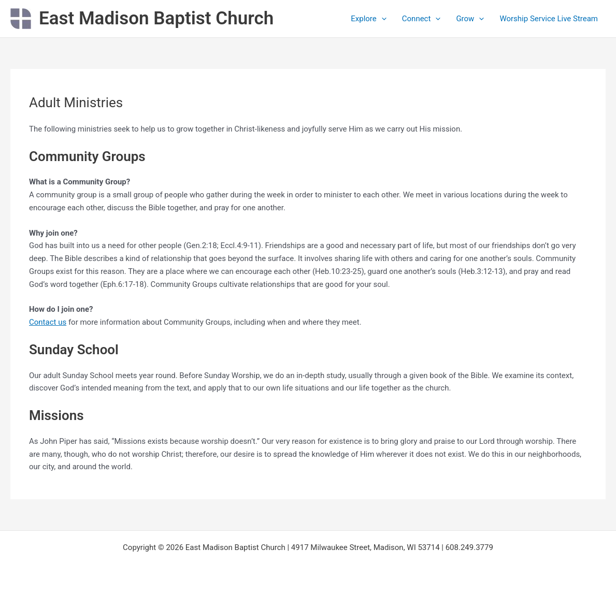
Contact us (47, 322)
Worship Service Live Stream (548, 18)
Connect (421, 19)
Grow (470, 19)
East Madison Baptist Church (156, 18)
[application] (381, 19)
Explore (368, 19)
